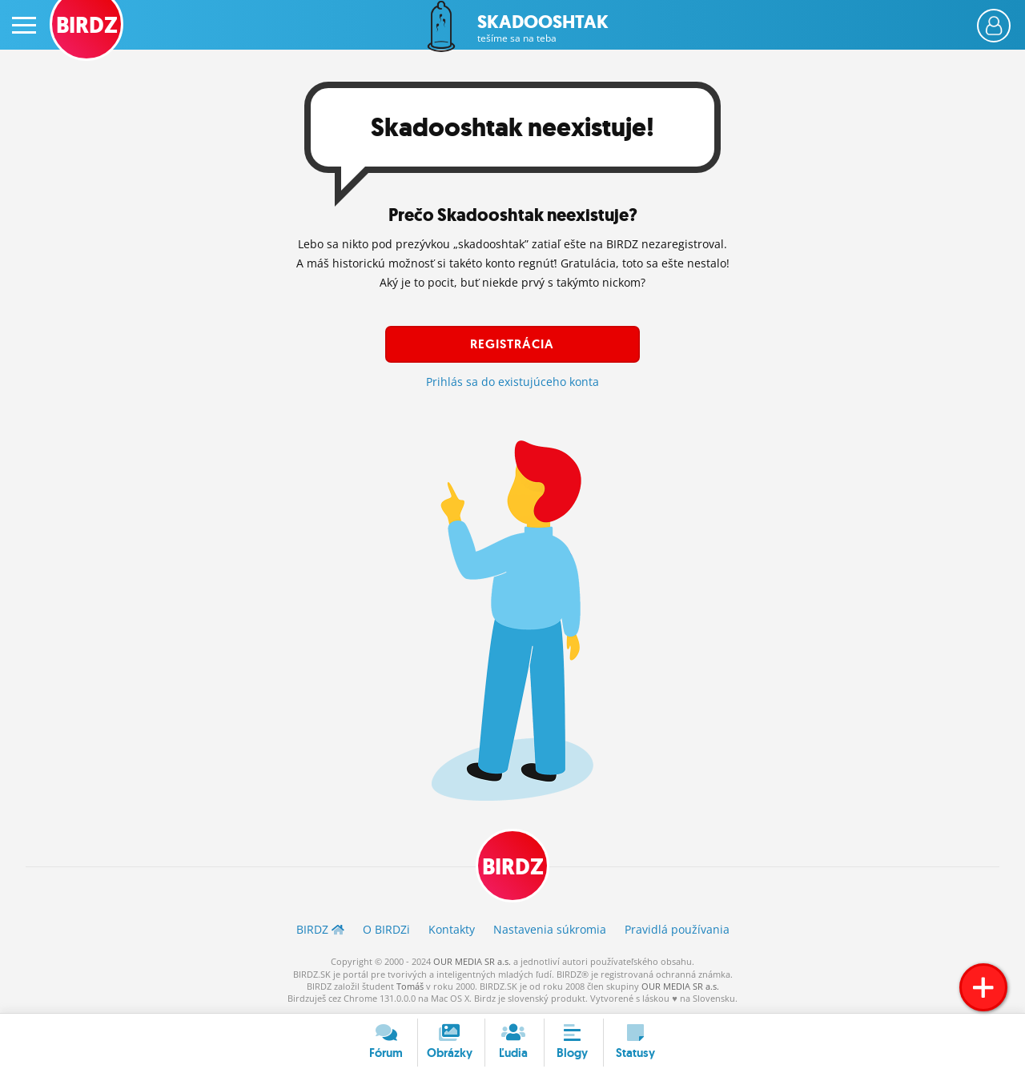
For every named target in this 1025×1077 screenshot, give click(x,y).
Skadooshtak (543, 28)
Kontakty (451, 929)
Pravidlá (677, 929)
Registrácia (512, 344)
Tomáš (410, 986)
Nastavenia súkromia (549, 929)
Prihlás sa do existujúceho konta (512, 381)
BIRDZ (513, 867)
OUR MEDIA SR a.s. (472, 961)
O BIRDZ (386, 929)
